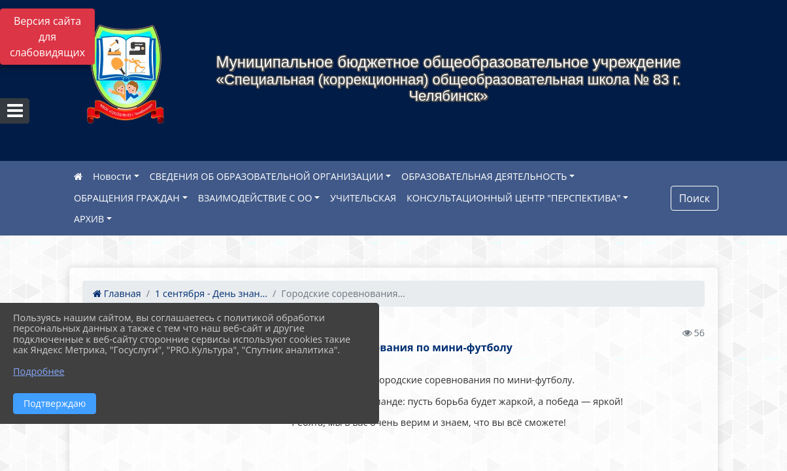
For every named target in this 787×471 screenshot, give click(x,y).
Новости (112, 176)
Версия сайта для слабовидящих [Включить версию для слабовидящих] (47, 37)
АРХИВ (89, 219)
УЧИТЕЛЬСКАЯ (363, 198)
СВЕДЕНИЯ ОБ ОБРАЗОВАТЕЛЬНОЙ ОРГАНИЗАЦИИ (267, 176)
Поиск (694, 198)
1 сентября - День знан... (211, 293)
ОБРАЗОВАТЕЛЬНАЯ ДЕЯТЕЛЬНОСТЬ (484, 176)
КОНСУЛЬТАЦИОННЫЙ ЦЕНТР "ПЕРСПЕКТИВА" (513, 198)
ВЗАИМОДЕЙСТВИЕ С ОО (255, 198)
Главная (117, 293)
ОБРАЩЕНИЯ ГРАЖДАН (127, 198)
